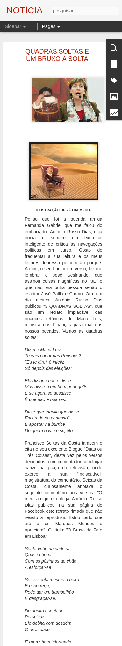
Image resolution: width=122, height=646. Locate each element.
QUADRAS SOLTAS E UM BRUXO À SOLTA (57, 55)
